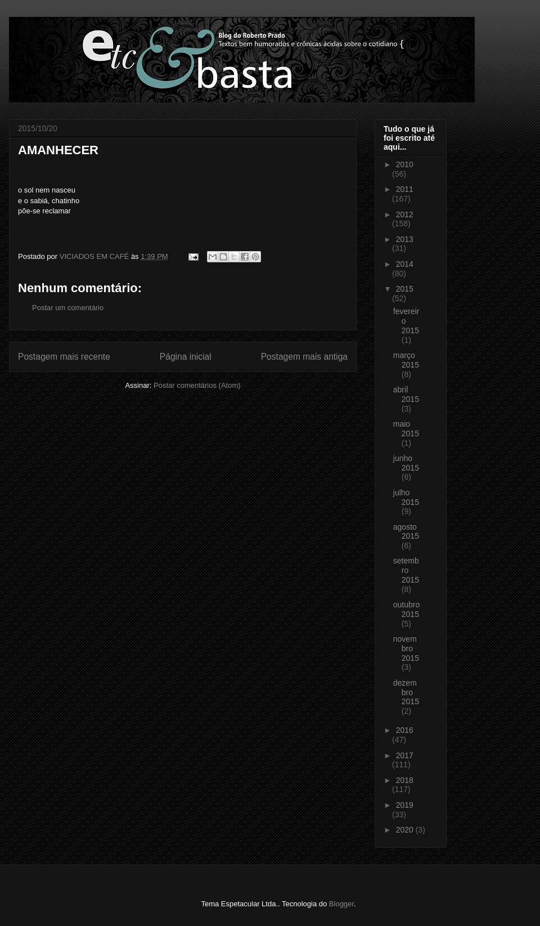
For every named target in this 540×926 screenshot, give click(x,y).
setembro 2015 (406, 570)
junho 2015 (406, 463)
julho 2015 (406, 497)
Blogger (341, 904)
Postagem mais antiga (304, 356)
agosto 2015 (406, 531)
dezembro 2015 (406, 692)
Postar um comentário (68, 307)
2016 (404, 730)
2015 (404, 288)
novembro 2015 (406, 648)
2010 (404, 164)
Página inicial (186, 356)
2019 (404, 804)
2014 (404, 264)
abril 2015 (406, 394)
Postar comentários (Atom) (197, 385)
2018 (404, 780)
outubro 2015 (406, 609)
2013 (404, 239)
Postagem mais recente (64, 356)
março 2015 (406, 360)
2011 (404, 189)
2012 (404, 214)
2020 (406, 829)
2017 (404, 755)
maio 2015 (406, 428)
